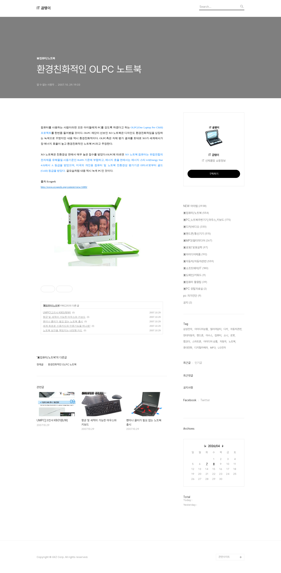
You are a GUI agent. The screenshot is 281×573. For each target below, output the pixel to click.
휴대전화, (188, 347)
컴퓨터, (218, 335)
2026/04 (214, 446)
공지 (187, 303)
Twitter (205, 400)
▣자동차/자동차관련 (198, 261)
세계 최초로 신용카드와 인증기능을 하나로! (66, 326)
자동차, (223, 341)
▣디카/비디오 (194, 227)
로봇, (232, 335)
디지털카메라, (201, 347)
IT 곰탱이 (44, 8)
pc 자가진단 (192, 296)
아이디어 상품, (210, 341)
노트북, (232, 341)
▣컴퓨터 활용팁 (195, 282)
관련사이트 (224, 556)
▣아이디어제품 (195, 255)
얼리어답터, (216, 329)
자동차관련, (236, 329)
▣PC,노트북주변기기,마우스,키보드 (207, 220)
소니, (226, 335)
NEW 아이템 (194, 206)
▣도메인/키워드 (194, 275)
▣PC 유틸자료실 (195, 289)
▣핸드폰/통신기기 (197, 234)
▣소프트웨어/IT (195, 268)
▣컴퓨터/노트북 (51, 305)
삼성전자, (188, 329)
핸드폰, (200, 335)
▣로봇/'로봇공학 (195, 248)
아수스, (209, 335)
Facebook (189, 400)
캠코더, (187, 341)
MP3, (213, 347)
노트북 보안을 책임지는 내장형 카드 (62, 330)
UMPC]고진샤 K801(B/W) (57, 312)
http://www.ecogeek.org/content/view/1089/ (64, 186)
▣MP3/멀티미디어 (197, 241)
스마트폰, (197, 341)
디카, (226, 329)
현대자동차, (189, 335)
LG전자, (222, 347)
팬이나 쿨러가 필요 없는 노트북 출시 (63, 321)
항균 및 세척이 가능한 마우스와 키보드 (64, 317)
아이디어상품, (201, 329)
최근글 (187, 362)
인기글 (198, 362)
